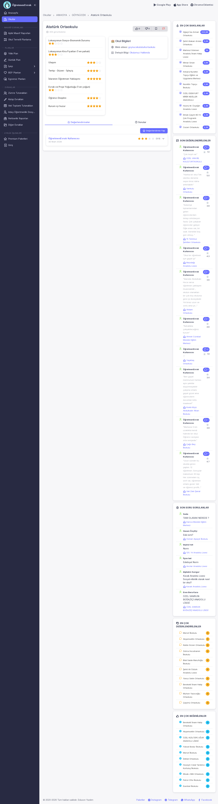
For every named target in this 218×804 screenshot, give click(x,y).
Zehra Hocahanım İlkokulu (191, 653)
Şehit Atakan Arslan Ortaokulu (192, 43)
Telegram (171, 799)
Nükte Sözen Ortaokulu (194, 645)
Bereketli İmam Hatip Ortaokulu (192, 686)
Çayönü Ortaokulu (191, 702)
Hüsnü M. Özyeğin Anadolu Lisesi (191, 107)
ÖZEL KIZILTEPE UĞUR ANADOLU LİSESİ (193, 739)
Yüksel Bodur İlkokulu (193, 746)
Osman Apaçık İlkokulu (195, 539)
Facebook (205, 799)
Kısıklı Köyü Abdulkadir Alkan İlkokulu (191, 410)
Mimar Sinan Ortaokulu (189, 64)
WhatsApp (188, 799)
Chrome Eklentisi (201, 5)
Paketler (140, 799)
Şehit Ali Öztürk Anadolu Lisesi (190, 671)
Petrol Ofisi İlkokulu (192, 780)
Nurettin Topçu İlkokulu (190, 86)
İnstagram (155, 799)
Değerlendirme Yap (154, 130)
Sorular (140, 122)
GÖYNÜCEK (79, 15)
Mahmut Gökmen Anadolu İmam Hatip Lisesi (192, 53)
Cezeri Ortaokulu (191, 127)
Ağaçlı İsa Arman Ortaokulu (191, 34)
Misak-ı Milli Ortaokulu (193, 774)
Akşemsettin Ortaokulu (193, 639)
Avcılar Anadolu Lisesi (195, 566)
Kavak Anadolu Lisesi (194, 586)
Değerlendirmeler (78, 122)
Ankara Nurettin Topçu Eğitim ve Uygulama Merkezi (191, 75)
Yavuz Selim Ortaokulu (193, 678)
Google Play (162, 5)
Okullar (47, 15)
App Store (180, 5)
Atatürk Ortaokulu (101, 15)
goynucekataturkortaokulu (141, 47)
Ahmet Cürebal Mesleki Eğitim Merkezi (192, 339)
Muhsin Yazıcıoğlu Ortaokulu (191, 695)
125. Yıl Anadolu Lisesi (195, 552)
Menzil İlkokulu (190, 633)
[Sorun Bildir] (164, 28)
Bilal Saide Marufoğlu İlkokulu (193, 662)
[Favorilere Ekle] (156, 28)
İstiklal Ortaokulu (191, 759)
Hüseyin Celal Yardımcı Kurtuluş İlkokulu (194, 766)
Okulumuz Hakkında (140, 52)
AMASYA (61, 15)
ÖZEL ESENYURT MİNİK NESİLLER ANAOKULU (191, 96)
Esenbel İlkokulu (190, 786)
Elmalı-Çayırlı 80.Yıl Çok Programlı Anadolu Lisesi (192, 118)
